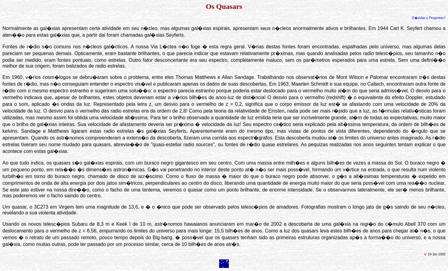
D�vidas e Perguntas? (429, 18)
